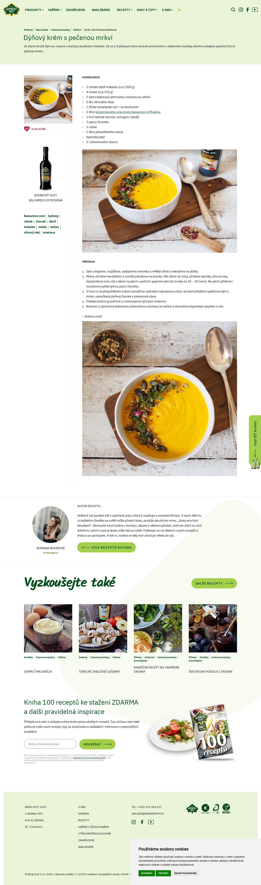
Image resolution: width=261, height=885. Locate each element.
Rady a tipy (146, 9)
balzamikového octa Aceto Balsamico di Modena (128, 112)
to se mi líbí (38, 129)
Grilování (150, 657)
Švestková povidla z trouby (211, 671)
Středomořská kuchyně (94, 833)
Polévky (28, 29)
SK (179, 9)
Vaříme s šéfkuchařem (93, 827)
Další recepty (209, 583)
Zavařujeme (75, 9)
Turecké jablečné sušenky (99, 671)
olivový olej (32, 232)
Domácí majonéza (38, 671)
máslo (42, 226)
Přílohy (137, 657)
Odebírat (92, 744)
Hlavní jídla (42, 29)
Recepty (123, 9)
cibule (28, 221)
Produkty (33, 9)
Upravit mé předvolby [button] (185, 873)
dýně (52, 221)
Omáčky (28, 657)
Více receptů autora (111, 547)
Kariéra (83, 813)
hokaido (29, 226)
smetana (49, 232)
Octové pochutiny (60, 29)
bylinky (53, 216)
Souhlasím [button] (146, 873)
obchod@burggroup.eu (147, 813)
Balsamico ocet (34, 216)
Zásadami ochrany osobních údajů (89, 757)
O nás (166, 9)
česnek (41, 221)
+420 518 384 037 (150, 807)
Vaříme (53, 9)
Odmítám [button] (163, 873)
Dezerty (83, 657)
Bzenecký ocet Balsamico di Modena (46, 172)
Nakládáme (101, 9)
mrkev (54, 226)
